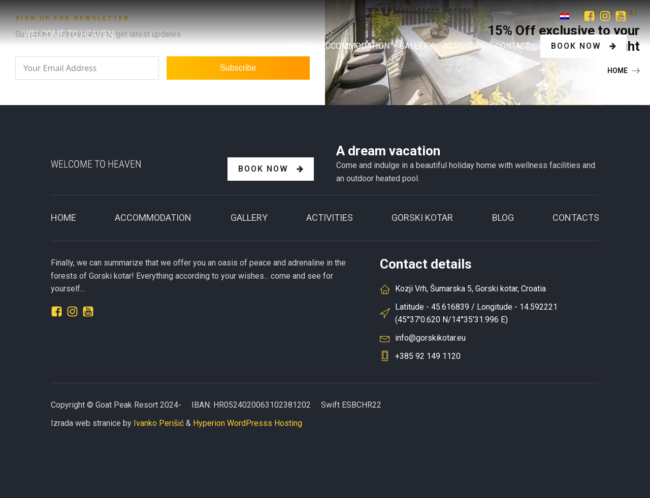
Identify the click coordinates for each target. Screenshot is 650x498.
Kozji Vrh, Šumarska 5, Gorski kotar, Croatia (470, 288)
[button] (623, 70)
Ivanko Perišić (159, 423)
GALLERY (416, 46)
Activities (464, 46)
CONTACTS (575, 217)
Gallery (249, 217)
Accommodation (354, 46)
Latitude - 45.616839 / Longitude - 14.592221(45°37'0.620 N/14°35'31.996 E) (476, 313)
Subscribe (238, 67)
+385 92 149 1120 (428, 356)
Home (298, 46)
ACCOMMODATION (153, 217)
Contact (512, 46)
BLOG (503, 217)
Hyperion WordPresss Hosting (247, 423)
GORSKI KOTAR (422, 217)
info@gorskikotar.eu (430, 338)
